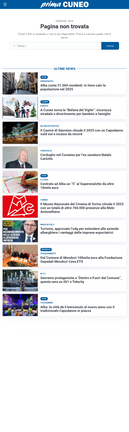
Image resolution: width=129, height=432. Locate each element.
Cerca (110, 45)
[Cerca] (55, 46)
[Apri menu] (5, 4)
